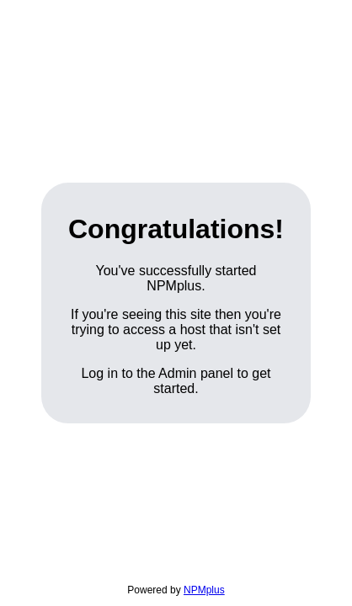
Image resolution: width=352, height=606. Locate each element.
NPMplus (204, 590)
